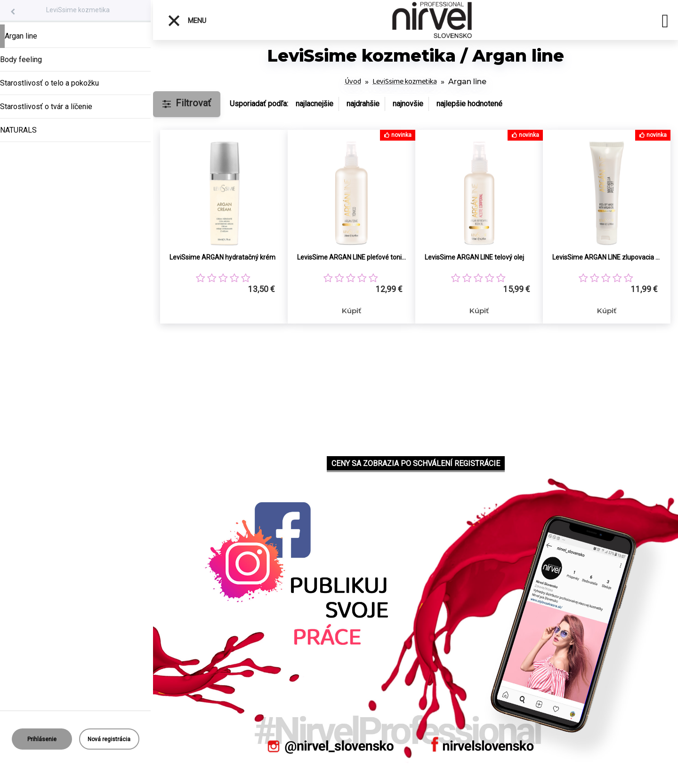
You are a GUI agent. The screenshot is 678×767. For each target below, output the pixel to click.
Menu (186, 20)
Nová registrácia (109, 739)
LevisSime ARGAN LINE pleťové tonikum (351, 257)
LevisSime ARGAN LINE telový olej (474, 257)
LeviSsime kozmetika (78, 10)
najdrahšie (363, 103)
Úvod (353, 81)
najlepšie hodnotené (469, 103)
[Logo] (432, 20)
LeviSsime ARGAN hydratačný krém (222, 257)
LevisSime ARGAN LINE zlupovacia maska (606, 257)
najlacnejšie (314, 103)
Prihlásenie (41, 739)
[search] (665, 22)
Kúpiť (351, 310)
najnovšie (408, 103)
